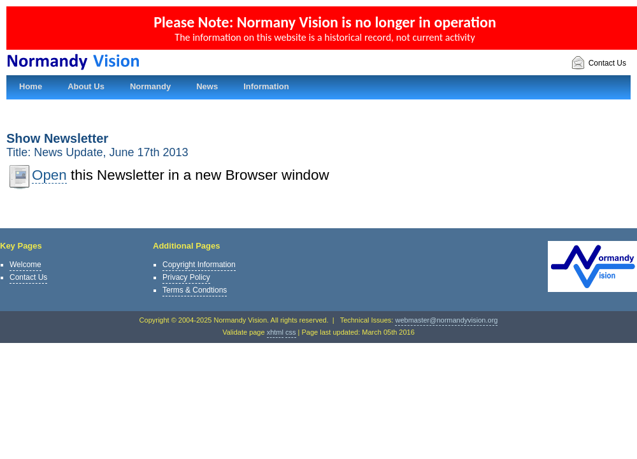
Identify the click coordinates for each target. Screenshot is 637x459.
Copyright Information (199, 264)
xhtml (275, 332)
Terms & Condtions (194, 290)
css (290, 332)
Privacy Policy (186, 277)
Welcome (25, 264)
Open (49, 175)
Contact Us (598, 63)
